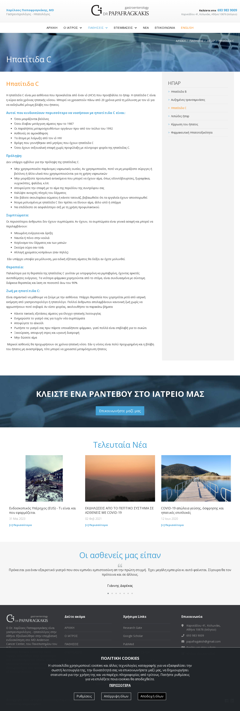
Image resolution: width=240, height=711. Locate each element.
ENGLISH (187, 28)
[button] (108, 593)
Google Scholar (133, 636)
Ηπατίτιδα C (178, 108)
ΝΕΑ (146, 28)
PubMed (128, 644)
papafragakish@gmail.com (203, 641)
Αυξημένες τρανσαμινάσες (188, 100)
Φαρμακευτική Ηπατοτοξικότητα (191, 132)
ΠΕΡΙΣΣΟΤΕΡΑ (120, 685)
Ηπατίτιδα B (179, 91)
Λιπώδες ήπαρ (180, 116)
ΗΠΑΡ (211, 41)
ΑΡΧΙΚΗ (52, 28)
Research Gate (132, 628)
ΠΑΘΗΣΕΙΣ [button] (98, 28)
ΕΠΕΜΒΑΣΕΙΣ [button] (125, 28)
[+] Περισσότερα (20, 525)
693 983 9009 (227, 10)
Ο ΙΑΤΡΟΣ (71, 636)
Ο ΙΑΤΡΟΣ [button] (73, 28)
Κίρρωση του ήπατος (184, 124)
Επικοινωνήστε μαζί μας (120, 410)
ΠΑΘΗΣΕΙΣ (196, 41)
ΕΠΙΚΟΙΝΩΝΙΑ (165, 28)
